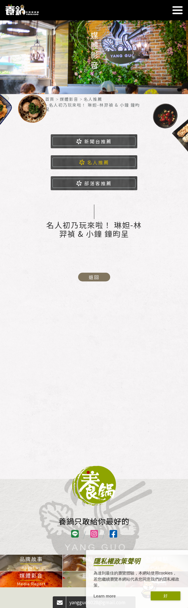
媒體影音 (69, 99)
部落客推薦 (94, 183)
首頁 (50, 99)
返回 (94, 277)
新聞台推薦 (94, 141)
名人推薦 (93, 99)
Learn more (105, 596)
